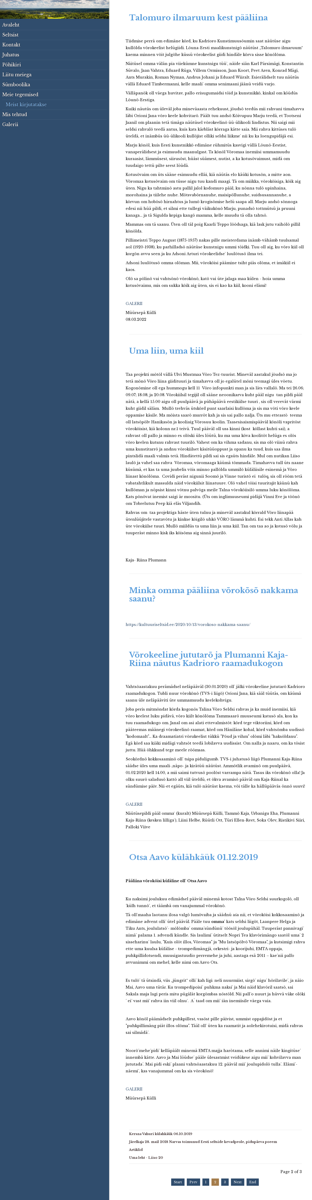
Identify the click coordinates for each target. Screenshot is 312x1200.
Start (178, 1182)
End (252, 1182)
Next (238, 1182)
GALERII (134, 303)
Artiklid (136, 1150)
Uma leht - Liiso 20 (146, 1158)
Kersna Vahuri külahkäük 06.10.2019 (160, 1134)
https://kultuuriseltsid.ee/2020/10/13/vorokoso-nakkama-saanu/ (188, 624)
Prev (193, 1182)
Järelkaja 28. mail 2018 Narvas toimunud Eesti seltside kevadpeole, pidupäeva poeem (203, 1142)
